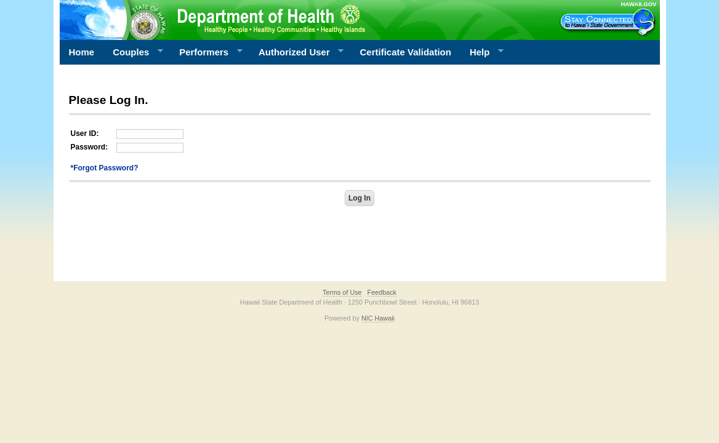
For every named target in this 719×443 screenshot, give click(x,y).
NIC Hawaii (378, 318)
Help (482, 52)
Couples (133, 52)
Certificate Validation (405, 52)
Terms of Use (342, 292)
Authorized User (296, 52)
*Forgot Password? (105, 168)
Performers (206, 52)
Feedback (382, 292)
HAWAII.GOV (638, 4)
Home (82, 52)
